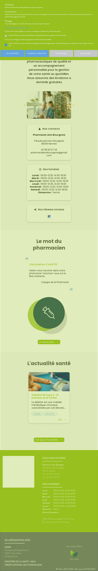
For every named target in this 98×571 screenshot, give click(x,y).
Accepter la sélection (36, 53)
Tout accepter (12, 53)
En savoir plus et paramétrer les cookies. (17, 27)
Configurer (86, 53)
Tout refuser (61, 53)
